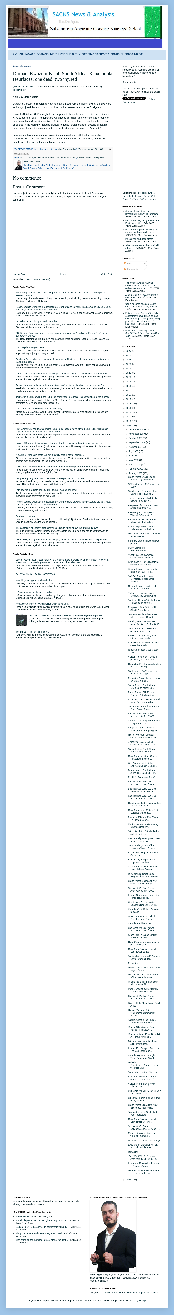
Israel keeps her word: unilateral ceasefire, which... (144, 644)
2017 (129, 390)
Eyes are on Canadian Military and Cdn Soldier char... (143, 1146)
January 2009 (136, 473)
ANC (23, 158)
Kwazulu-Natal (62, 158)
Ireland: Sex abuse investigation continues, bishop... (144, 896)
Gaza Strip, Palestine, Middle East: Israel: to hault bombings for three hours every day (59, 466)
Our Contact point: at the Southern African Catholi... (142, 764)
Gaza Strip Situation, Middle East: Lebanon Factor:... (142, 917)
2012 (129, 412)
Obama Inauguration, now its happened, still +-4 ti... (142, 570)
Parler (125, 199)
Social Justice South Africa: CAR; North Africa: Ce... (141, 686)
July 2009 (134, 451)
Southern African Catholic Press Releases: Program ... (144, 601)
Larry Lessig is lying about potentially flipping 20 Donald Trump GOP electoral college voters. (62, 373)
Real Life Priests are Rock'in (142, 777)
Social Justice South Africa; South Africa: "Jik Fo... (141, 750)
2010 (129, 421)
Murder (73, 158)
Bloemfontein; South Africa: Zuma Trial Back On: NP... (142, 771)
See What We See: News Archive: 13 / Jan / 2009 (141, 715)
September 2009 (137, 442)
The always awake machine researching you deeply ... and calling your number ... (140, 286)
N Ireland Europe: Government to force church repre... (143, 1171)
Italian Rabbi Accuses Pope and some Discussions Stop (144, 700)
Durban (30, 158)
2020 (129, 377)
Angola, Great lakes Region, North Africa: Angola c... (142, 1021)
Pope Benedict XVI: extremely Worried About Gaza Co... (143, 990)
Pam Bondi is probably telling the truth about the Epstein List (141, 231)
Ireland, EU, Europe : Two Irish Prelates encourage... (143, 1049)
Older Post (106, 274)
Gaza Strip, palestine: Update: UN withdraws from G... (143, 868)
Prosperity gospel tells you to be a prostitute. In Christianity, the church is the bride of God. (61, 385)
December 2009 (137, 429)
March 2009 (135, 464)
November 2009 (137, 433)
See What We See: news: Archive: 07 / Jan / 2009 (141, 929)
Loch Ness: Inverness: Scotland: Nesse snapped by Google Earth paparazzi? (67, 615)
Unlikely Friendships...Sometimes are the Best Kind (143, 1065)
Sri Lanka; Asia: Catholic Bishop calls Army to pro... (144, 832)
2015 (129, 399)
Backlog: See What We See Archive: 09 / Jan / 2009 (142, 797)
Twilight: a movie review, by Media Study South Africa (142, 594)
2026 (129, 351)
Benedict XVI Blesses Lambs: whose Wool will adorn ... (143, 521)
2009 (129, 425)
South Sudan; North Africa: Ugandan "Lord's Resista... (142, 846)
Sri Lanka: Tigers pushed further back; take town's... (144, 1099)
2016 (129, 395)
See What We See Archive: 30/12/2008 (35, 574)
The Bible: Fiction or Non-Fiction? (32, 631)
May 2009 (134, 460)
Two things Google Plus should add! (34, 580)
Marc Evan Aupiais (112, 1292)
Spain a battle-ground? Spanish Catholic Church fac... (144, 957)
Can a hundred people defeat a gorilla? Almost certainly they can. (142, 305)
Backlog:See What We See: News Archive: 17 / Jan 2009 (143, 622)
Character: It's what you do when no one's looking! (144, 665)
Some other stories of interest (143, 1072)
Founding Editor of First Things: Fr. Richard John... (144, 818)
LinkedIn (126, 196)
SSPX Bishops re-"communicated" (137, 549)
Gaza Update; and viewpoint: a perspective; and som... (143, 943)
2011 (129, 416)
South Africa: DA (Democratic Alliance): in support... (142, 672)
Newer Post (19, 274)
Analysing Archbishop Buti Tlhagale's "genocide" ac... (142, 513)
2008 (129, 1179)
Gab (153, 196)
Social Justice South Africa (28, 86)
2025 (129, 355)
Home (63, 274)
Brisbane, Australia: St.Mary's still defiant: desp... (142, 1042)
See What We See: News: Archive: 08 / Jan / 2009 (141, 889)
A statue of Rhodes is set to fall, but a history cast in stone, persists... (50, 455)
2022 (129, 368)
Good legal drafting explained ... (32, 347)
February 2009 (136, 468)
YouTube (134, 199)
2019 (129, 381)
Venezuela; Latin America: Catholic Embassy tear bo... (143, 556)
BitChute (144, 199)
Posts (128, 263)
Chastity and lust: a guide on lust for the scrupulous (144, 804)
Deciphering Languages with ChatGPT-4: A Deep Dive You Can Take (50, 478)
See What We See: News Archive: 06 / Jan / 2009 (141, 997)
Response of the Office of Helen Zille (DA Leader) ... (144, 608)
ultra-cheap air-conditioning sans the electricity (39, 408)
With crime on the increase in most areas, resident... (42, 1240)
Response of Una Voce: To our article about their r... (143, 506)
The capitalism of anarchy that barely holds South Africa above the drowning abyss (57, 528)
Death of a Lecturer (25, 516)
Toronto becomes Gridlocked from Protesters (142, 1113)
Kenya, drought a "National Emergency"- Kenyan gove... (143, 729)
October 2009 (136, 438)
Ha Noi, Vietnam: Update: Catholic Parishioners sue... (143, 736)
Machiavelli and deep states (139, 239)
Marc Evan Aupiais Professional (143, 1292)
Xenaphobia (99, 158)
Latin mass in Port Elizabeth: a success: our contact (143, 563)
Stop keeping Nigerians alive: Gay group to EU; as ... (142, 492)
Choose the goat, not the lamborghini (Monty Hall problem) (142, 212)
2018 (129, 386)
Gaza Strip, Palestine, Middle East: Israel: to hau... (142, 950)
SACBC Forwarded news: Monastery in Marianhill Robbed (141, 579)
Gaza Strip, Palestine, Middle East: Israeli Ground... (142, 1120)
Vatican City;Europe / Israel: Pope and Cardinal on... (142, 861)
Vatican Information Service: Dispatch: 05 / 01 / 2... (142, 1085)
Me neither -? (22, 1216)
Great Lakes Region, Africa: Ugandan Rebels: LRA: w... (143, 903)
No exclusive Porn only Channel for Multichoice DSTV (43, 603)
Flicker (147, 196)
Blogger (142, 1300)
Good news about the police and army (36, 592)
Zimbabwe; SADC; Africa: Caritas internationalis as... (142, 743)
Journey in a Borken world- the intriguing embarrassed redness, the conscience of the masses (63, 397)
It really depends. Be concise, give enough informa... (42, 1220)
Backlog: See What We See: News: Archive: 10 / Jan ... (142, 790)
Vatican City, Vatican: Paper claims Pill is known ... (142, 1028)
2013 (129, 408)
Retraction (133, 963)
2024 (129, 359)
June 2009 (134, 455)
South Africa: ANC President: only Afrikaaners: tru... (142, 630)
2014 (129, 403)
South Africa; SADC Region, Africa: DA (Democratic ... (142, 478)
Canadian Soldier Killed (140, 923)
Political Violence (84, 158)
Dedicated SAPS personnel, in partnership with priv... (42, 1227)
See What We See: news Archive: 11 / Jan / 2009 (141, 783)
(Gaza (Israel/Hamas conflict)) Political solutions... (143, 936)
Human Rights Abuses (44, 158)
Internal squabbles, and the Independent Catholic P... (141, 528)
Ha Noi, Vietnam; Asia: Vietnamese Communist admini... (141, 1013)
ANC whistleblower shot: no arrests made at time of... (142, 1078)
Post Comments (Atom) (38, 279)
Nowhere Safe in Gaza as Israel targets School (144, 969)
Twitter (151, 193)
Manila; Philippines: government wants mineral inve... (144, 839)
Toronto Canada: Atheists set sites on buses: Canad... (142, 615)
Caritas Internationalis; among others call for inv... (143, 825)
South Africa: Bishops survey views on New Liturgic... (142, 882)
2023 (129, 364)
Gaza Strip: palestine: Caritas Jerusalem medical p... (142, 757)
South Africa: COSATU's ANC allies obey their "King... (143, 1106)
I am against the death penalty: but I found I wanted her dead (46, 490)
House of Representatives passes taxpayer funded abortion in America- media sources (59, 443)
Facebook (141, 193)
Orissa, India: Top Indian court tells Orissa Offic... (143, 983)
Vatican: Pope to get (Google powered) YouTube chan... (142, 658)
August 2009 (135, 447)
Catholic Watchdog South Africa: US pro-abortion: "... (144, 722)
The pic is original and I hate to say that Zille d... (40, 1233)
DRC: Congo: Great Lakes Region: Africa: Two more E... (144, 875)
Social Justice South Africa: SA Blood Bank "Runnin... (143, 707)
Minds (152, 199)
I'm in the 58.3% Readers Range (144, 1140)
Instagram (137, 196)
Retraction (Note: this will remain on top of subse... (144, 679)
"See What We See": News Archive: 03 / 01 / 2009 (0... (143, 1157)
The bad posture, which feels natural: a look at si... (142, 499)
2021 (129, 373)
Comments (131, 269)
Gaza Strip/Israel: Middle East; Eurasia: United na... (143, 811)
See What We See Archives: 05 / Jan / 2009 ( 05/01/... (144, 1092)
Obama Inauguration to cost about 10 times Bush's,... (142, 587)
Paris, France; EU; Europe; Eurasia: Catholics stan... (141, 693)
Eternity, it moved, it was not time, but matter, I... (142, 1134)
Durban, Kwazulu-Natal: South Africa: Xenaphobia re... (143, 976)
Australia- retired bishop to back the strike (36, 321)
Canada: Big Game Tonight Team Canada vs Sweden (142, 1056)
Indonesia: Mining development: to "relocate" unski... (144, 1164)
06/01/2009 (19, 90)
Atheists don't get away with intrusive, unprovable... (142, 637)
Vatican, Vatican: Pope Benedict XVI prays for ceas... (144, 1035)
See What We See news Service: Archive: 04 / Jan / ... (144, 1127)
